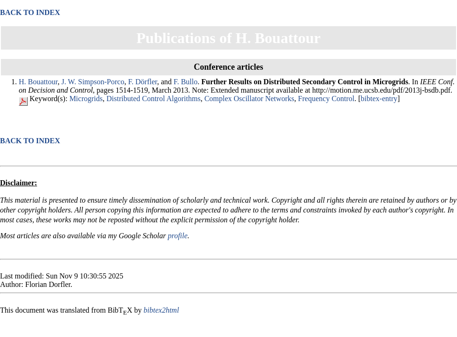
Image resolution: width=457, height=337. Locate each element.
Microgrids (86, 99)
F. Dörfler (142, 82)
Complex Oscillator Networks (249, 99)
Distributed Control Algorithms (153, 99)
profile (177, 236)
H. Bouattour (38, 82)
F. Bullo (185, 82)
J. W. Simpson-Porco (92, 82)
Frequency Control (326, 99)
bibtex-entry (379, 99)
